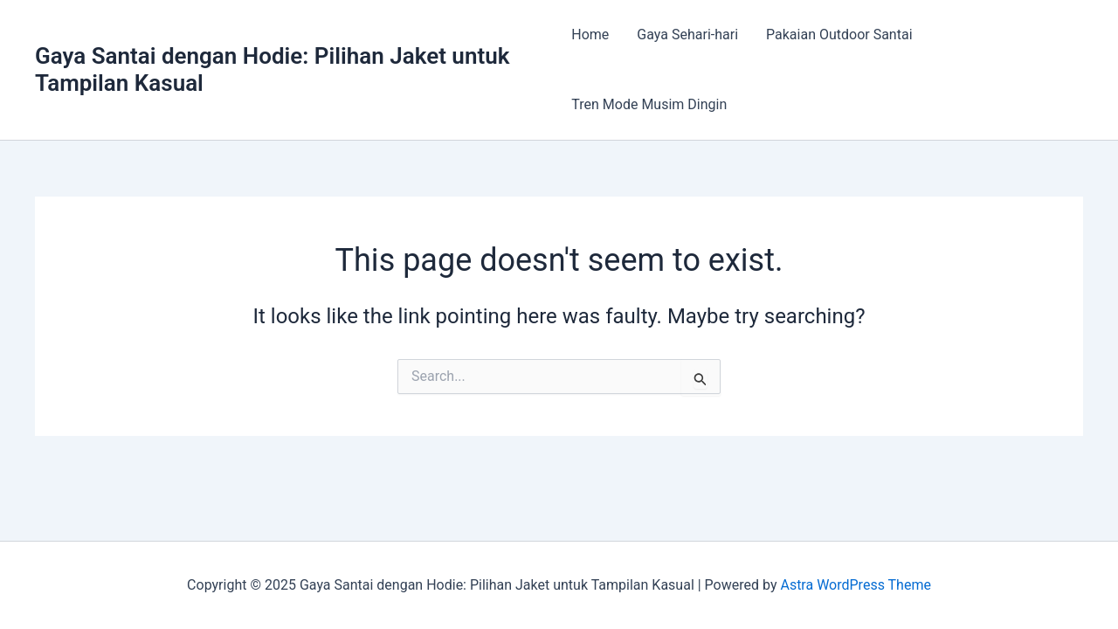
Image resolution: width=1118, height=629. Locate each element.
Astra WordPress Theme (855, 585)
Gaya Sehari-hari (687, 34)
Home (590, 34)
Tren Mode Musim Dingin (649, 104)
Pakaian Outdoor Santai (839, 34)
